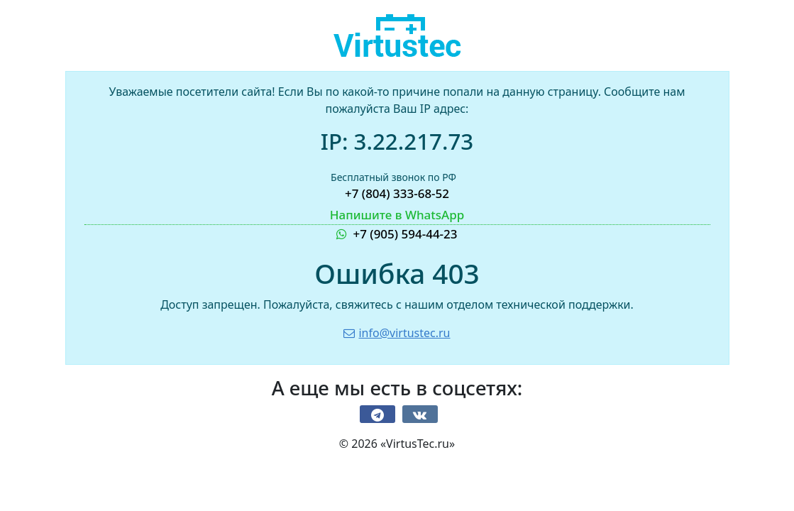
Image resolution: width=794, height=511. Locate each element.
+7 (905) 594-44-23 (397, 224)
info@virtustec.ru (396, 333)
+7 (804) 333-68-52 (397, 193)
